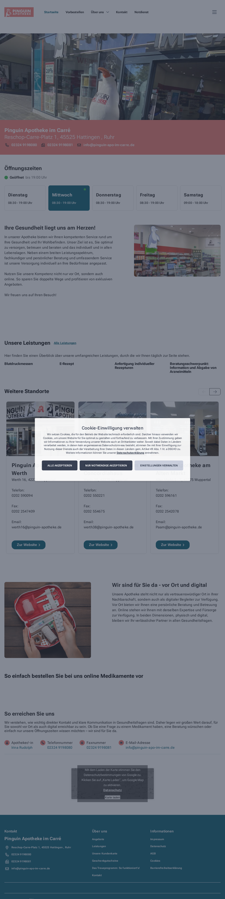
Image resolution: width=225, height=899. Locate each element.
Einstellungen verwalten (159, 465)
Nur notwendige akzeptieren (106, 465)
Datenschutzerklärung (130, 452)
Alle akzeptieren (59, 465)
